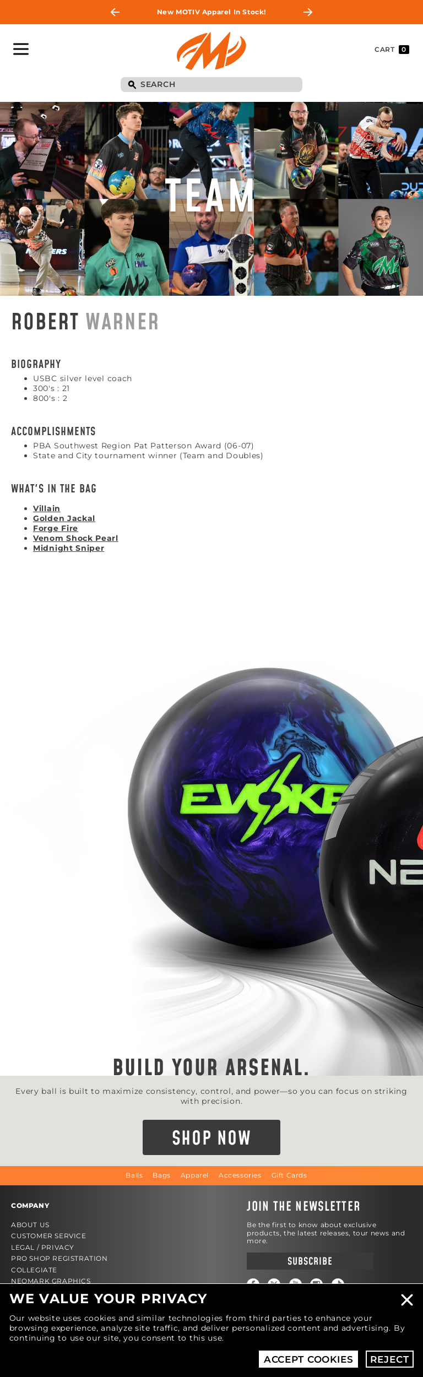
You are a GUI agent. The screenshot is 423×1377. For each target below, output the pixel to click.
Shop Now (212, 1139)
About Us (30, 1225)
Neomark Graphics (51, 1281)
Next (308, 12)
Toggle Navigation (21, 49)
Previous (115, 12)
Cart (392, 49)
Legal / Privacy (42, 1247)
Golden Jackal (64, 518)
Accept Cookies (309, 1359)
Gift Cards (289, 1175)
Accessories (240, 1175)
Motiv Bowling (211, 50)
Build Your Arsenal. (211, 1068)
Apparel (195, 1175)
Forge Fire (55, 528)
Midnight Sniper (69, 548)
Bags (161, 1175)
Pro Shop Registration (59, 1258)
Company (30, 1205)
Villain (47, 508)
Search (132, 85)
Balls (134, 1175)
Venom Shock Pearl (75, 538)
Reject (389, 1359)
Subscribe (310, 1261)
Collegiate (34, 1270)
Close (407, 1300)
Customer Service (48, 1236)
